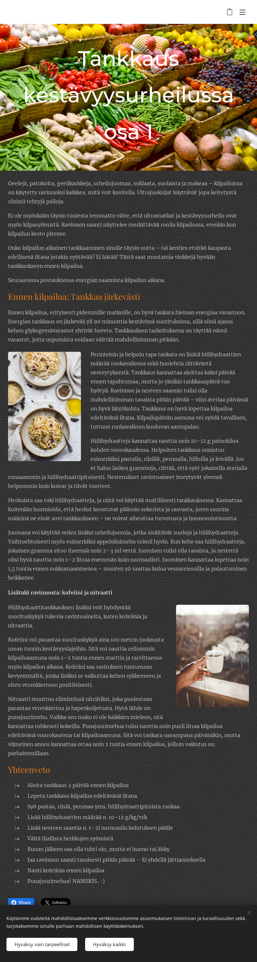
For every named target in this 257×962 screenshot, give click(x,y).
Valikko (242, 12)
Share (21, 902)
